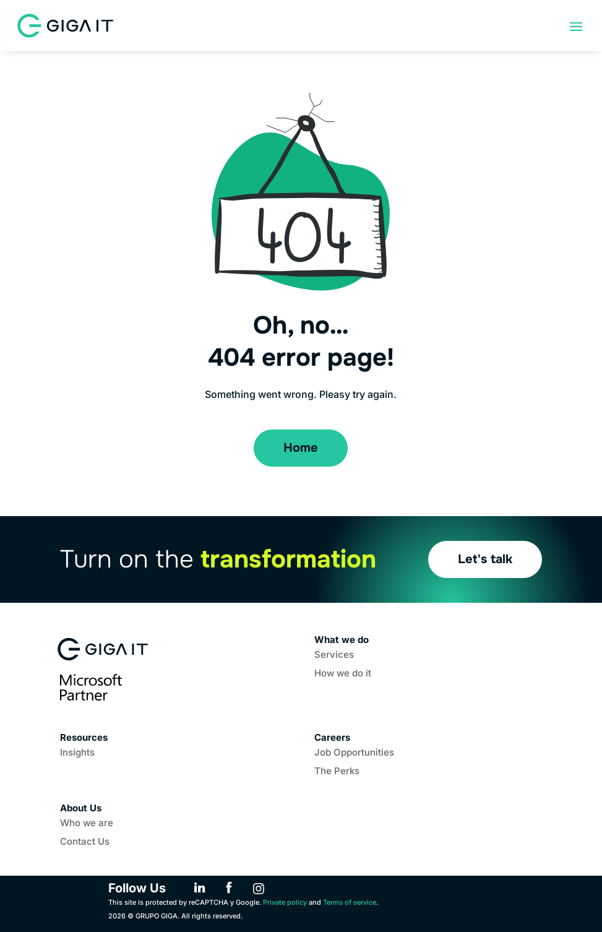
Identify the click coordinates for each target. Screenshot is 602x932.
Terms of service (349, 902)
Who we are (86, 824)
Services (334, 655)
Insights (77, 753)
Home (300, 447)
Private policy (285, 902)
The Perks (336, 772)
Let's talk (485, 559)
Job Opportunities (354, 753)
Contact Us (85, 842)
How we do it (342, 674)
